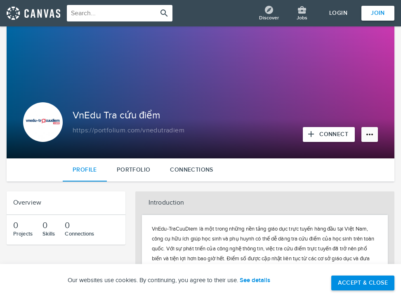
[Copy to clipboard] (128, 130)
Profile (85, 169)
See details (255, 280)
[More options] (369, 134)
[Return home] (33, 13)
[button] (265, 202)
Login (338, 12)
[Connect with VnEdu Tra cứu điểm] (329, 134)
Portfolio (134, 169)
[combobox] (119, 13)
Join (378, 12)
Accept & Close (363, 282)
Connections (191, 169)
